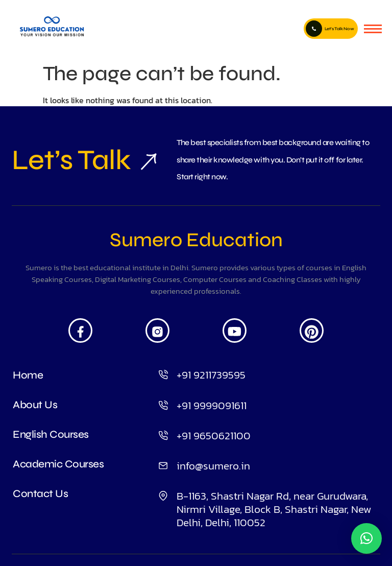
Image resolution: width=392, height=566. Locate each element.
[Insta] (157, 330)
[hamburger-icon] (373, 29)
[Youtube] (235, 330)
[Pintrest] (312, 330)
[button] (366, 538)
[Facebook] (80, 330)
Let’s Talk (71, 160)
